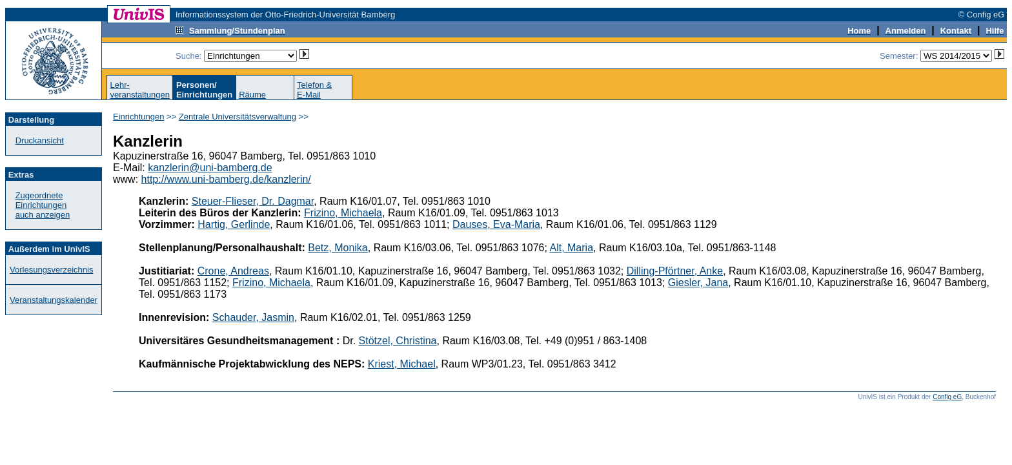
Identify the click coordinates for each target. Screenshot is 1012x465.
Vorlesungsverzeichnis (51, 269)
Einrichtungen (139, 116)
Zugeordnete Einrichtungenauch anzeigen (42, 205)
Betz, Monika (337, 247)
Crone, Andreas (233, 270)
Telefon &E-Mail (314, 89)
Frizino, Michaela (343, 212)
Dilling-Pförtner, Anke (675, 270)
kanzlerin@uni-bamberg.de (210, 167)
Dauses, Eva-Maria (496, 224)
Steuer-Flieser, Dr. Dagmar (253, 201)
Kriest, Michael (402, 363)
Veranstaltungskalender (53, 300)
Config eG (947, 396)
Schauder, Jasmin (253, 317)
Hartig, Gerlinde (233, 224)
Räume (252, 94)
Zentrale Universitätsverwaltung (237, 116)
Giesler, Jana (698, 282)
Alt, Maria (571, 247)
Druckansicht (39, 140)
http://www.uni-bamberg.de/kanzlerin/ (226, 179)
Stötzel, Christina (398, 340)
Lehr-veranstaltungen (140, 89)
